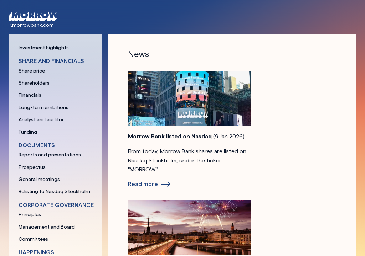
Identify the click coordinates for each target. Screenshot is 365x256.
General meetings (39, 179)
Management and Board (47, 227)
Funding (28, 132)
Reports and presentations (50, 155)
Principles (30, 214)
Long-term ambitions (43, 107)
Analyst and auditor (41, 119)
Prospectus (32, 167)
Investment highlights (44, 47)
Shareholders (34, 83)
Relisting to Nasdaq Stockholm (54, 191)
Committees (33, 239)
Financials (30, 95)
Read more (143, 184)
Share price (32, 71)
